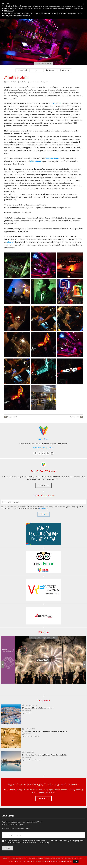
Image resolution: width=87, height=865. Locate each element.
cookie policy (9, 11)
